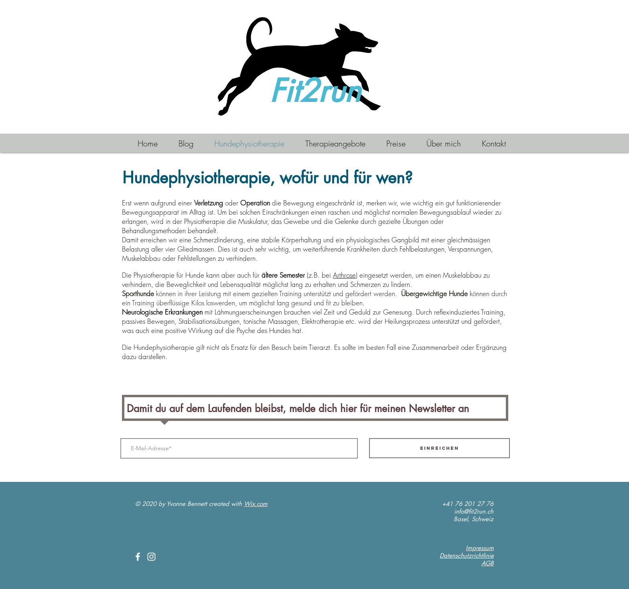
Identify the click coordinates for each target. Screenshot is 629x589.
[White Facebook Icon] (137, 556)
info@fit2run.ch (473, 511)
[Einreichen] (439, 448)
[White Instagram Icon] (151, 556)
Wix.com (256, 504)
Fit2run (315, 91)
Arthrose (344, 275)
